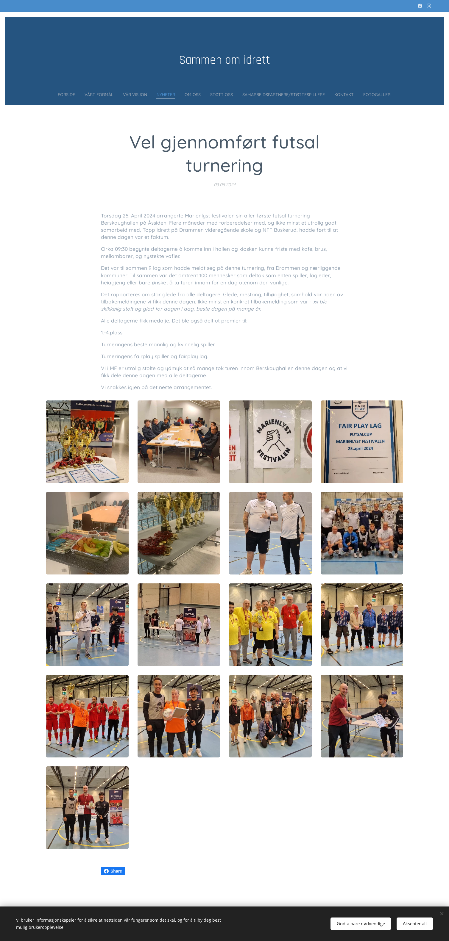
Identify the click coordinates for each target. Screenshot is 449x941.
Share (113, 871)
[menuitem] (43, 94)
